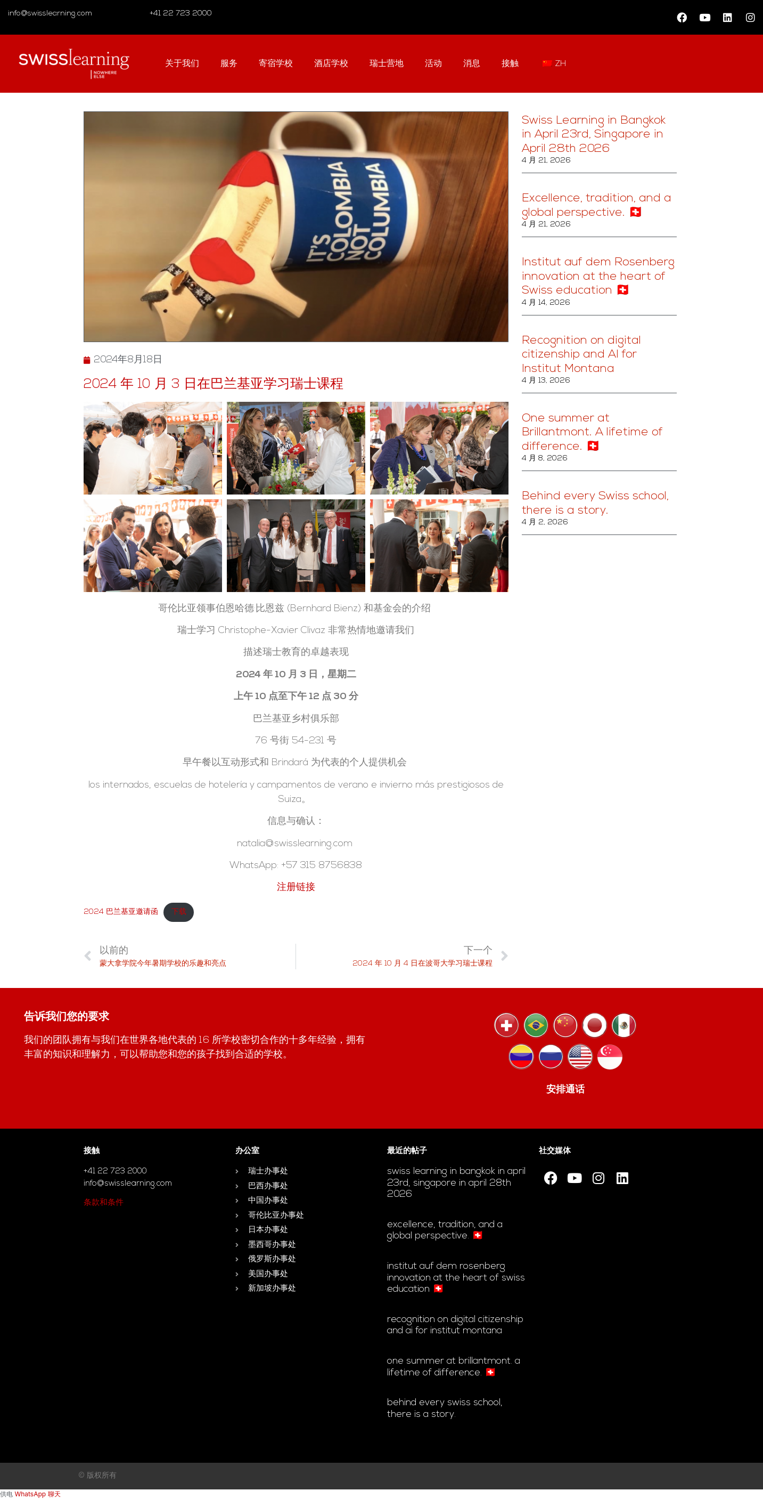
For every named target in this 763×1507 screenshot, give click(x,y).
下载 (178, 912)
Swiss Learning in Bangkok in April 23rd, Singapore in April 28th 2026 (594, 135)
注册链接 (296, 887)
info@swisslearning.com (50, 14)
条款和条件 (104, 1203)
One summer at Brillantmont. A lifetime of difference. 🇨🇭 (592, 432)
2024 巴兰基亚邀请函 (121, 912)
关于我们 (182, 64)
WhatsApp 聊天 (37, 1494)
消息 (471, 64)
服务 (228, 64)
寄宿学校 (276, 64)
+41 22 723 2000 (179, 14)
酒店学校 (331, 64)
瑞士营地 (387, 64)
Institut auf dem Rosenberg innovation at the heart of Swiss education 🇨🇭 (598, 276)
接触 (510, 64)
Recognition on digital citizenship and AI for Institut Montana (581, 355)
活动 (433, 64)
